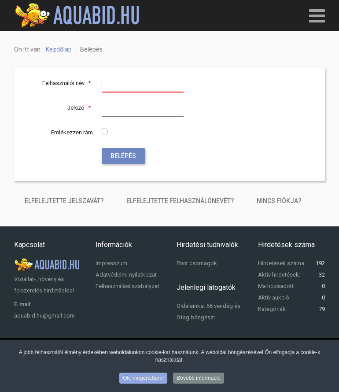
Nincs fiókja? (279, 200)
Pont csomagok (197, 263)
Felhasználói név (67, 83)
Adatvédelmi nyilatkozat (126, 274)
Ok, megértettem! (143, 379)
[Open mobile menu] (317, 15)
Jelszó (80, 107)
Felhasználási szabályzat (127, 286)
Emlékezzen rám (72, 132)
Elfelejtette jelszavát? (64, 200)
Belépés (123, 155)
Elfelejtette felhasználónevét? (180, 200)
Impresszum (111, 263)
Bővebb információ (198, 379)
